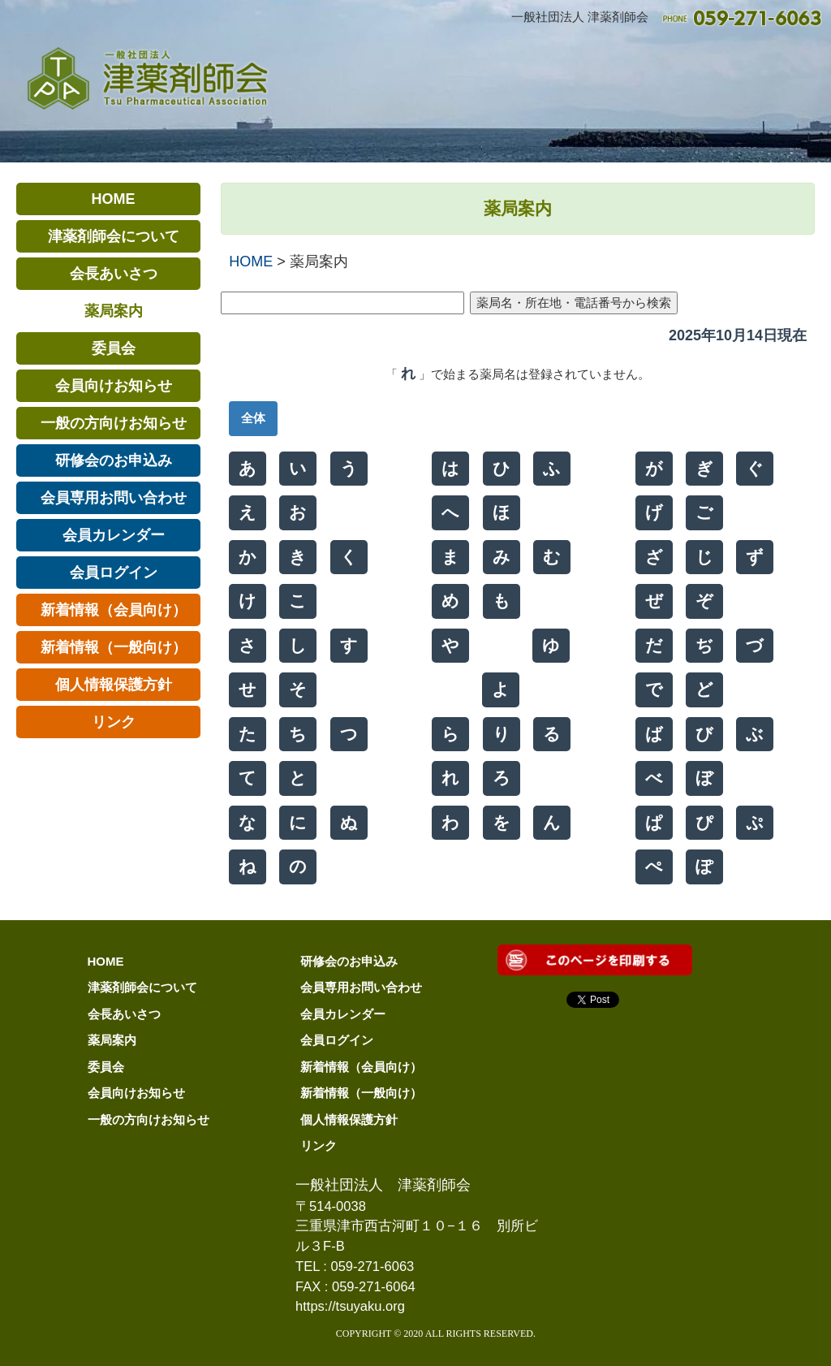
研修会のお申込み (349, 961)
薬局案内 (112, 1040)
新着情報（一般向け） (361, 1093)
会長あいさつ (124, 1014)
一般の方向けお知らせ (148, 1119)
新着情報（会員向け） (361, 1067)
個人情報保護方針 (349, 1119)
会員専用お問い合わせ (361, 987)
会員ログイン (336, 1040)
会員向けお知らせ (136, 1093)
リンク (318, 1145)
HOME (251, 261)
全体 (253, 418)
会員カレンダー (342, 1014)
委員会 (106, 1067)
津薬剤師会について (142, 987)
